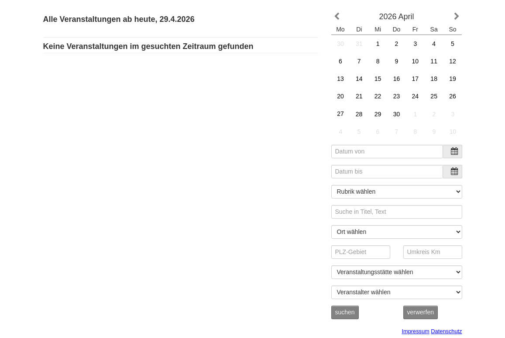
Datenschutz (446, 331)
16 (396, 78)
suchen (345, 312)
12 (453, 61)
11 (434, 61)
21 (359, 96)
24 (415, 97)
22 (377, 96)
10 (415, 61)
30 (340, 43)
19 (452, 78)
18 (434, 78)
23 (396, 96)
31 (359, 43)
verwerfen (420, 312)
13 (340, 78)
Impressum (415, 331)
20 (340, 96)
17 (415, 78)
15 (378, 78)
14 (359, 78)
